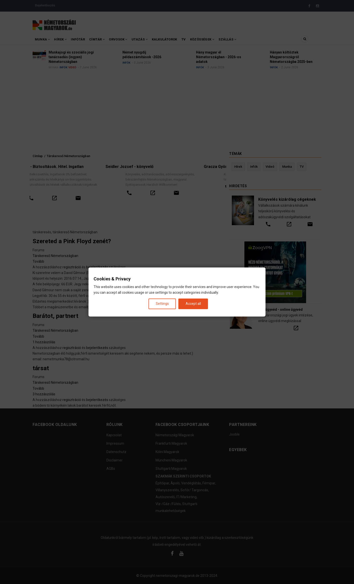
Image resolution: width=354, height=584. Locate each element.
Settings (162, 304)
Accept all (193, 304)
